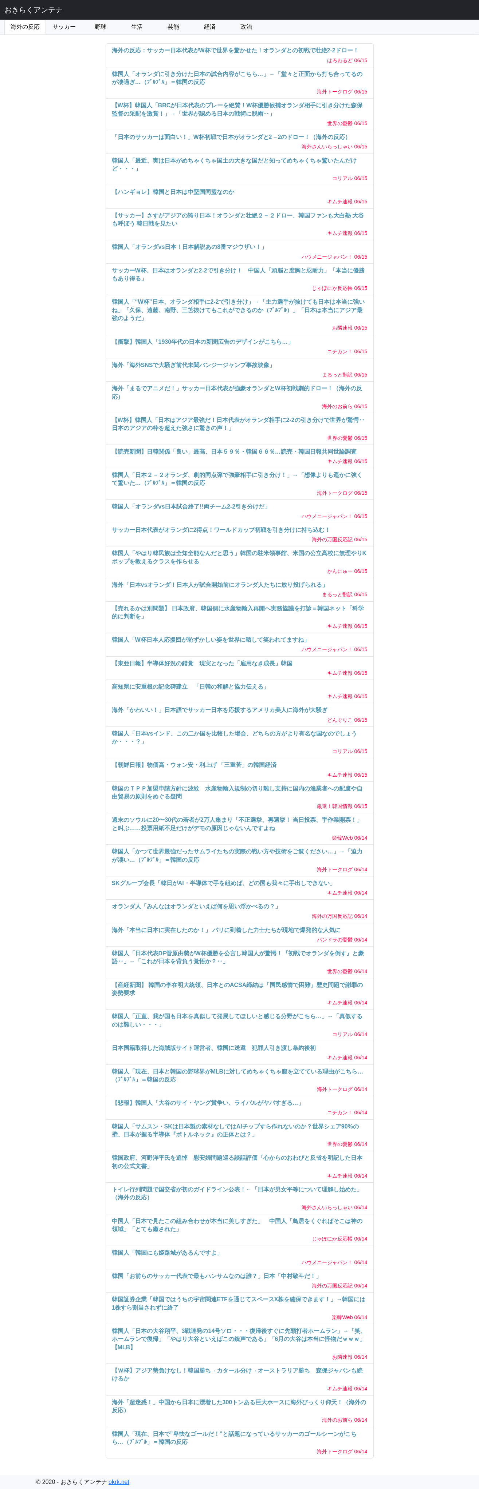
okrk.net (119, 1482)
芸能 (173, 27)
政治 (246, 27)
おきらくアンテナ (33, 10)
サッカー (64, 27)
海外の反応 (25, 27)
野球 (100, 27)
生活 (137, 27)
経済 (210, 27)
